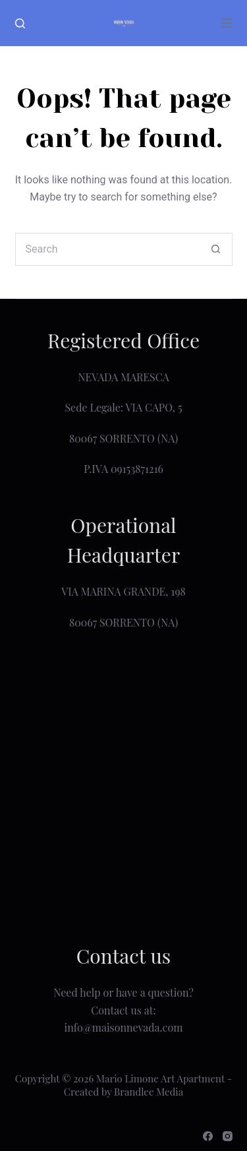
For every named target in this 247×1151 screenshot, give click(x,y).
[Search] (20, 23)
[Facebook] (208, 1136)
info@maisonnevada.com (124, 1027)
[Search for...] (107, 249)
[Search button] (216, 249)
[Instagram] (228, 1136)
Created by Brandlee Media (123, 1091)
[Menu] (227, 23)
